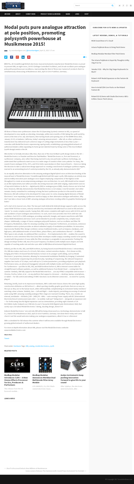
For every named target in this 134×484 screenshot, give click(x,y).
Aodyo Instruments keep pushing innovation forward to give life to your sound (73, 379)
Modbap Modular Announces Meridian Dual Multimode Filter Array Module (44, 379)
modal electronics (42, 346)
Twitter (5, 57)
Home (7, 14)
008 (27, 346)
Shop (86, 14)
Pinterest (28, 57)
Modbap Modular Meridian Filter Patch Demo (108, 54)
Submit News (30, 14)
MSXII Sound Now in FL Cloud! (102, 41)
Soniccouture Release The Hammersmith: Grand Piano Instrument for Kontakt (55, 471)
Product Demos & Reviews (51, 14)
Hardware (17, 346)
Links (77, 14)
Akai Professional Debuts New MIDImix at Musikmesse (26, 468)
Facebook (11, 57)
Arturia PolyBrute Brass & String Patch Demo (108, 47)
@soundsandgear (33, 50)
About (18, 14)
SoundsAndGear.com (125, 479)
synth (52, 346)
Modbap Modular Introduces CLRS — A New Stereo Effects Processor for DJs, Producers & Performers (16, 380)
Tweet (6, 338)
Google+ (17, 57)
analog (31, 346)
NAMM (68, 14)
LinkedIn (23, 57)
